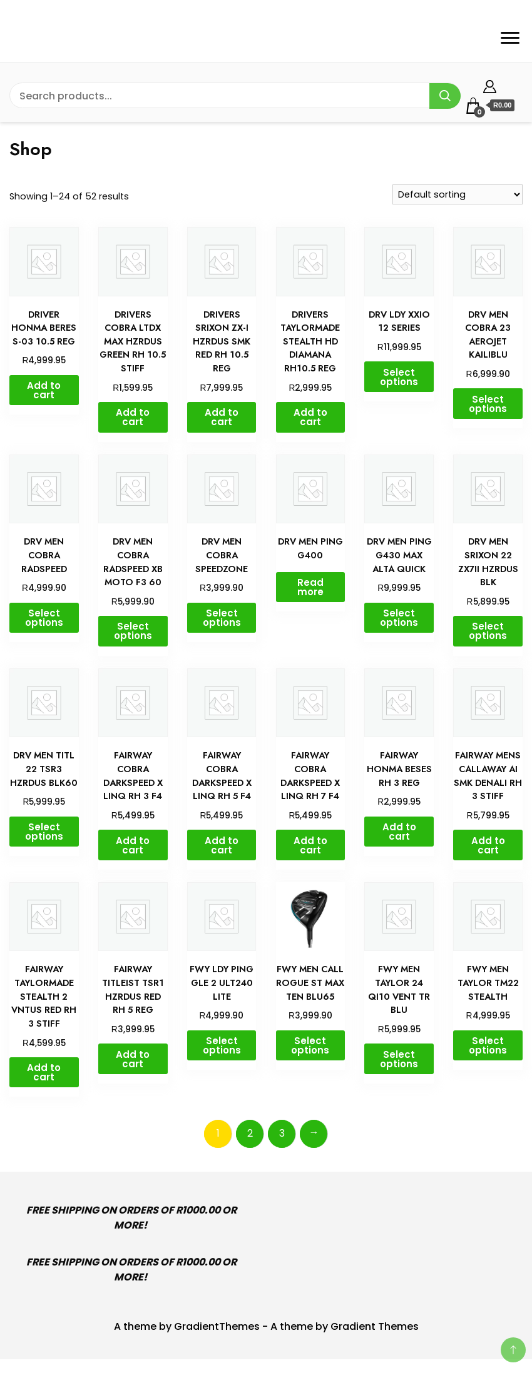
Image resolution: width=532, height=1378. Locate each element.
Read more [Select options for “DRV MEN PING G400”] (310, 587)
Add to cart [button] (44, 390)
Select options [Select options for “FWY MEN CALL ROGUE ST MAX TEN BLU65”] (310, 1045)
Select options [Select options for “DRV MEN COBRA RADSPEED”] (44, 617)
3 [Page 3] (282, 1133)
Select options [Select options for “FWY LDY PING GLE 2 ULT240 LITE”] (222, 1045)
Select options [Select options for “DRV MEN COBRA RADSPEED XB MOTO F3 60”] (133, 631)
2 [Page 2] (250, 1133)
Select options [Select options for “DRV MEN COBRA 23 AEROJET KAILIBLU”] (488, 404)
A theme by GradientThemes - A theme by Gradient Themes (266, 1326)
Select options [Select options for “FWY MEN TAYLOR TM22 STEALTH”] (488, 1045)
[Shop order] (457, 194)
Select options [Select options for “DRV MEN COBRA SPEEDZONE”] (222, 617)
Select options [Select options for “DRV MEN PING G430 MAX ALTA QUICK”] (399, 617)
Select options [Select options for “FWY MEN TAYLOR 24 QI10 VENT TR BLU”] (399, 1059)
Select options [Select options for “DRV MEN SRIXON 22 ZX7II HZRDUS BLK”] (488, 631)
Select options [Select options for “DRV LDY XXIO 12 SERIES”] (399, 377)
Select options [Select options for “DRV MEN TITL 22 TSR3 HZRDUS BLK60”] (44, 831)
